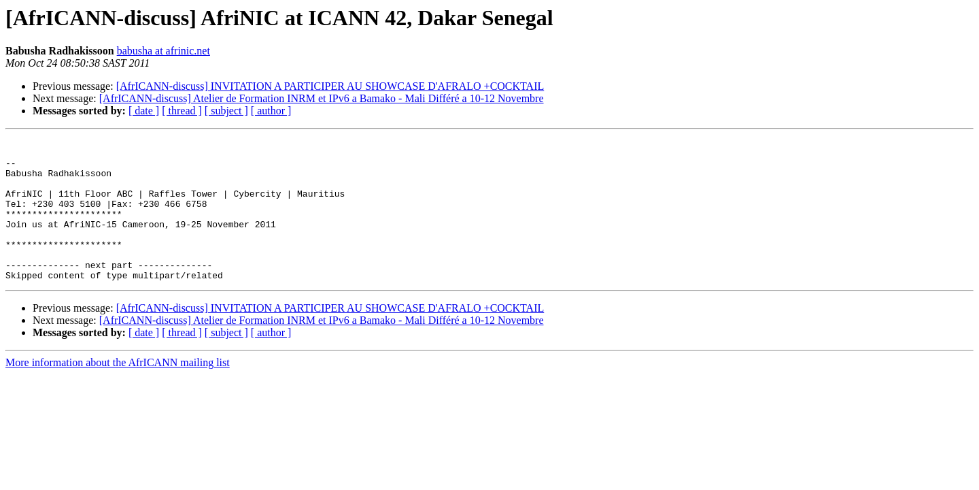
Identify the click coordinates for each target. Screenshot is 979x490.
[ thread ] (182, 110)
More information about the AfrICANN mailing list (117, 391)
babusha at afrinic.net (163, 50)
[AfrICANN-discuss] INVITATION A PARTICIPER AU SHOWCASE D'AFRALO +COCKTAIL (330, 86)
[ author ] (271, 110)
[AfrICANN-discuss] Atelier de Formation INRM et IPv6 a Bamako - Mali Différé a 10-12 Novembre (321, 98)
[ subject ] (226, 110)
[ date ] (143, 110)
